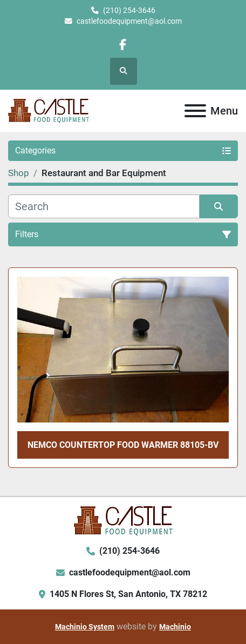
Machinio (175, 626)
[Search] (104, 206)
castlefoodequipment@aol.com (129, 21)
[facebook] (123, 44)
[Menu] (195, 110)
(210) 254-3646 (129, 10)
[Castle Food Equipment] (123, 520)
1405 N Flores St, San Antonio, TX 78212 (128, 594)
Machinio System (84, 626)
